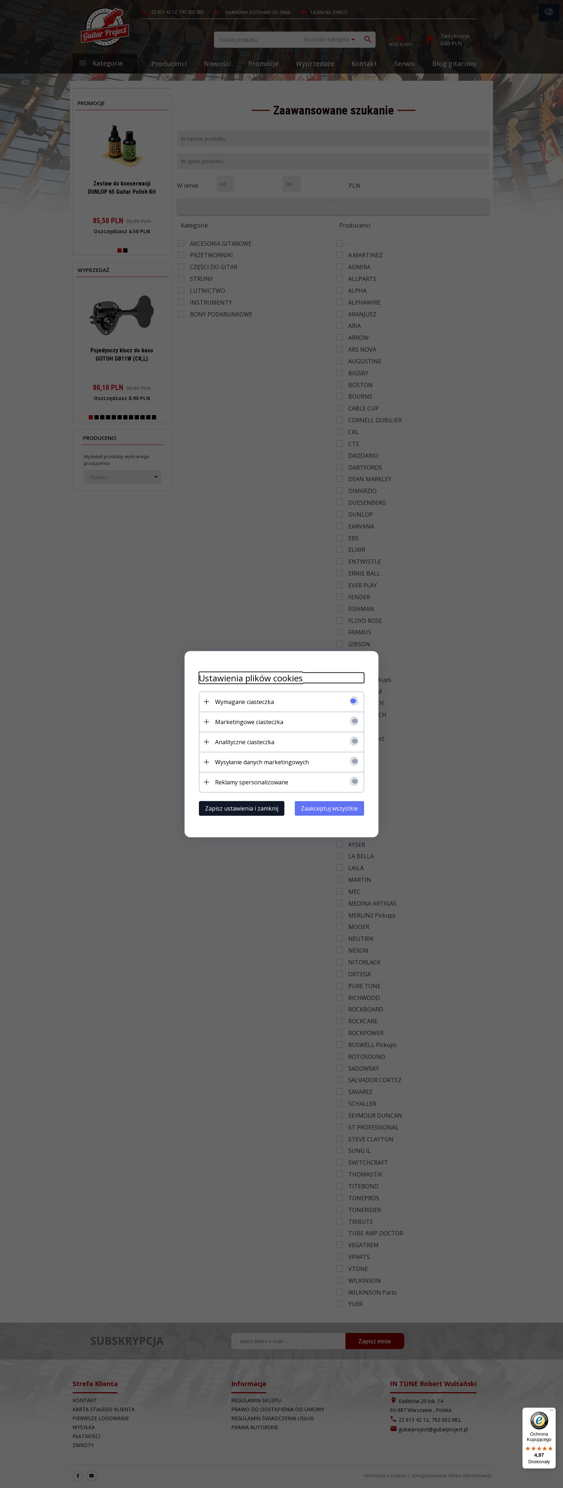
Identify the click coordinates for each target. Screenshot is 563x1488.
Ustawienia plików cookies (251, 677)
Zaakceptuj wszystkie (329, 808)
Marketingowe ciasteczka (249, 722)
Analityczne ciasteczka (244, 742)
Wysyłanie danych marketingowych (262, 762)
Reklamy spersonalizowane (251, 782)
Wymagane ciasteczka (244, 701)
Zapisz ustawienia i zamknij (241, 808)
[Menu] (551, 1412)
